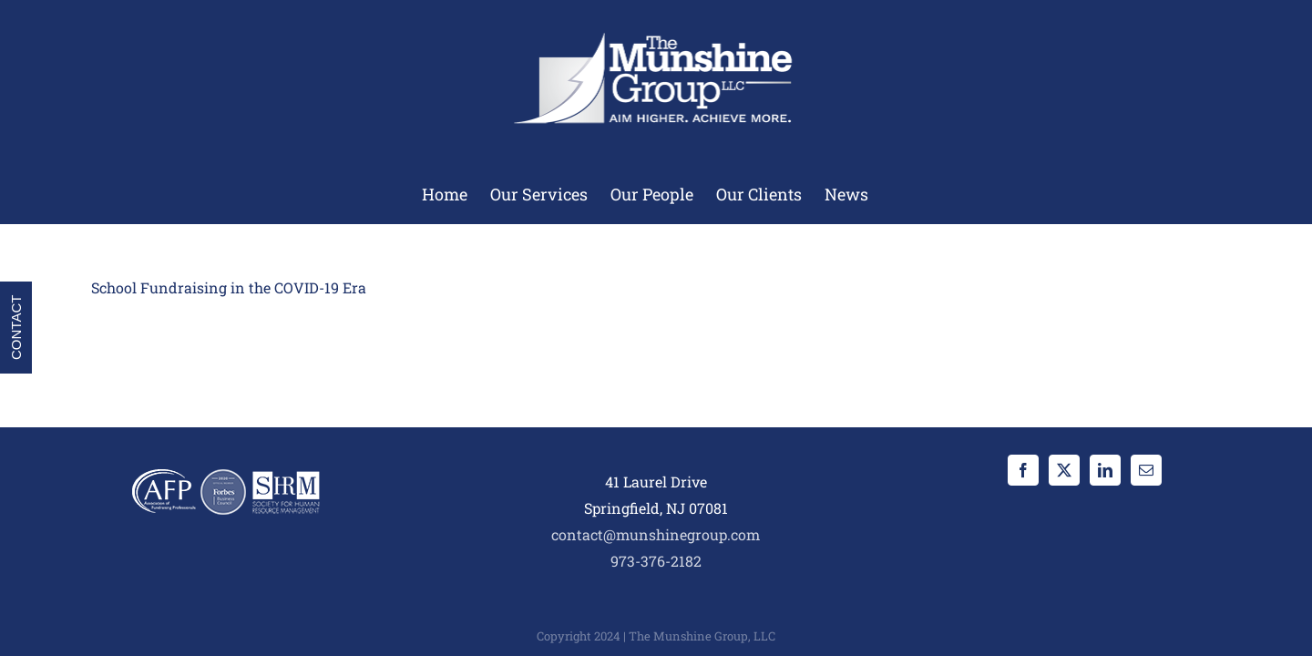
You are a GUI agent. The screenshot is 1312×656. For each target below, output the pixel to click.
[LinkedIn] (1105, 470)
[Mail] (1146, 470)
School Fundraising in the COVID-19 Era (228, 287)
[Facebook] (1023, 470)
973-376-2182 (656, 560)
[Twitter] (1064, 470)
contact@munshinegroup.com (655, 534)
